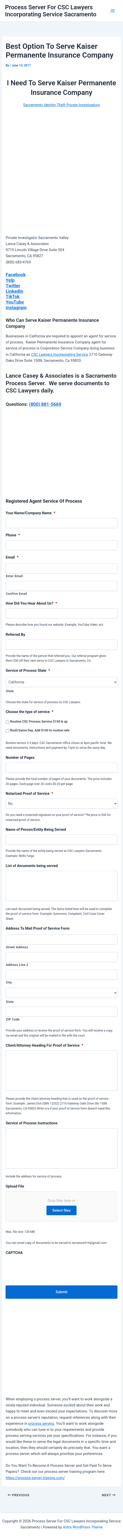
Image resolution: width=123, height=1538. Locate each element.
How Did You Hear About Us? (31, 603)
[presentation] (44, 1267)
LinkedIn (14, 291)
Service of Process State (28, 670)
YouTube (15, 302)
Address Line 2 (17, 965)
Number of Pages (20, 757)
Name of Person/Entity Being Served (36, 829)
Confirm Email (16, 594)
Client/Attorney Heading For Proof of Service (44, 1045)
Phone (13, 535)
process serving (41, 1423)
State (10, 691)
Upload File (15, 1186)
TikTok (12, 296)
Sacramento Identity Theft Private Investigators (61, 105)
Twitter (13, 285)
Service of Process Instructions (31, 1123)
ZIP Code (12, 1019)
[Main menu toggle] (112, 11)
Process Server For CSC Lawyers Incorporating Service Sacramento (50, 11)
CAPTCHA (14, 1252)
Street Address (17, 947)
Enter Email (14, 576)
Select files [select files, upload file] (62, 1210)
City (9, 982)
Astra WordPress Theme (83, 1527)
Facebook (16, 274)
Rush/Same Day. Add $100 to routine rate (39, 730)
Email (12, 557)
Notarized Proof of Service (29, 793)
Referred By (15, 634)
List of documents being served (32, 865)
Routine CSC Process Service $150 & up (38, 721)
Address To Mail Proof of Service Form (37, 928)
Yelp (10, 280)
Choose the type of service (29, 711)
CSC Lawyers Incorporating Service (59, 354)
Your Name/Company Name (30, 513)
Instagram (16, 307)
